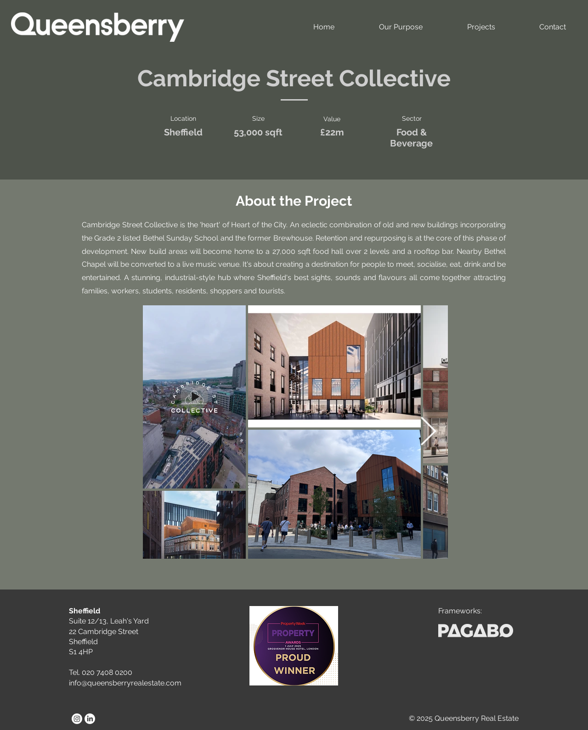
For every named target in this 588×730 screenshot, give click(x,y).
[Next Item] (428, 432)
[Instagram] (77, 718)
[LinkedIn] (90, 718)
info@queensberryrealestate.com (125, 683)
